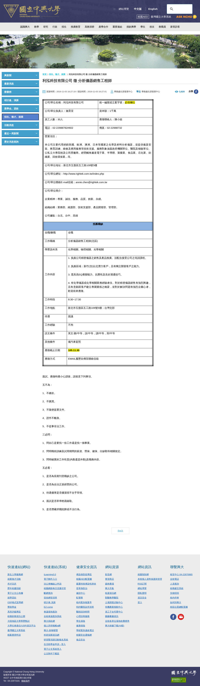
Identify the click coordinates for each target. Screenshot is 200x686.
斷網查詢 (48, 593)
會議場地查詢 (50, 611)
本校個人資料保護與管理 (150, 579)
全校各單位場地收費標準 (117, 621)
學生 (142, 26)
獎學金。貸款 (11, 108)
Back (120, 530)
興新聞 (7, 75)
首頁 (44, 74)
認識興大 (25, 26)
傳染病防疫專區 (84, 574)
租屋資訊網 (110, 593)
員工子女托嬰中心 (114, 611)
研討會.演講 (50, 602)
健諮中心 (80, 593)
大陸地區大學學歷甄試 (18, 621)
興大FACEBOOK (173, 617)
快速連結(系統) (55, 567)
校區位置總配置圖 (179, 607)
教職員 (162, 26)
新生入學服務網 (15, 574)
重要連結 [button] (117, 26)
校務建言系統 (176, 588)
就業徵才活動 (14, 579)
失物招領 (174, 593)
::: (114, 8)
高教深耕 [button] (89, 26)
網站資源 (112, 567)
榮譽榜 (7, 92)
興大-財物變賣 (51, 630)
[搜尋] (179, 9)
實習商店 (109, 579)
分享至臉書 (196, 91)
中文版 (138, 8)
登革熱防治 (81, 588)
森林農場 (109, 584)
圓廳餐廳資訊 (111, 616)
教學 (36, 26)
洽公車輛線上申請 (52, 584)
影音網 (108, 574)
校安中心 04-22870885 (181, 574)
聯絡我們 (25, 681)
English (153, 8)
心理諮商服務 (82, 616)
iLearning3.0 (50, 574)
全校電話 (174, 579)
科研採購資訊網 (51, 635)
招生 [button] (64, 26)
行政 (54, 26)
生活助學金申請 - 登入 (55, 644)
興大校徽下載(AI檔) (114, 625)
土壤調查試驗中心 (114, 602)
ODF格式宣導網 (15, 602)
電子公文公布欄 (15, 593)
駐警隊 (79, 597)
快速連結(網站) (19, 567)
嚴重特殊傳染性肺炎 (86, 584)
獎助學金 (11, 607)
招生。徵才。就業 (13, 117)
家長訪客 (175, 26)
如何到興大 (175, 602)
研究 (45, 26)
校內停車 (174, 597)
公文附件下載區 (51, 653)
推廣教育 (75, 26)
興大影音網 (181, 617)
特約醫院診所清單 (85, 607)
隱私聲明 (142, 593)
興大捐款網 (49, 621)
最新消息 (9, 83)
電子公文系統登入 (52, 649)
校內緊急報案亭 (84, 602)
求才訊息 (11, 584)
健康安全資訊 (86, 567)
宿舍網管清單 (50, 597)
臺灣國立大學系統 (16, 630)
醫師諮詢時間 (82, 611)
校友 (152, 26)
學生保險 (80, 621)
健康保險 (80, 625)
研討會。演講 (11, 100)
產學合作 (103, 26)
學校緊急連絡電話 (85, 630)
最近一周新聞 (11, 133)
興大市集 (109, 588)
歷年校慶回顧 (14, 588)
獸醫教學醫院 (111, 597)
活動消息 (9, 125)
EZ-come (48, 607)
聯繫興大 (177, 567)
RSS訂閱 (142, 584)
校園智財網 (143, 574)
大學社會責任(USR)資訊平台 (21, 625)
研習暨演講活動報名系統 (56, 639)
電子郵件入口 (50, 579)
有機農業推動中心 (114, 607)
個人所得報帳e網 (52, 625)
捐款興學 (131, 26)
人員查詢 (174, 584)
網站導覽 (124, 8)
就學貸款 (11, 597)
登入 (140, 602)
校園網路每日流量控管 (55, 588)
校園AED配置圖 (84, 579)
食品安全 (80, 639)
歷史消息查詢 (11, 141)
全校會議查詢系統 (52, 616)
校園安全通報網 (84, 635)
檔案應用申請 (14, 635)
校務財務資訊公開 (16, 616)
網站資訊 (144, 567)
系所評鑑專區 (14, 611)
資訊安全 (142, 597)
